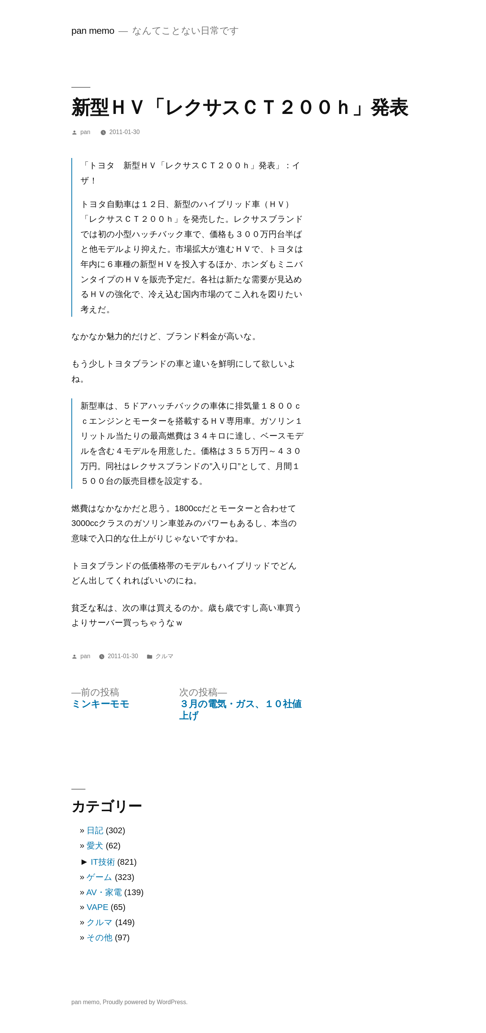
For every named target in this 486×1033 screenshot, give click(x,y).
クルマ (164, 656)
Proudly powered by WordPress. (145, 1002)
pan (85, 132)
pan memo (92, 30)
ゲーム (99, 877)
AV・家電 (104, 892)
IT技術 (103, 862)
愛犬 (95, 845)
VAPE (97, 907)
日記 (95, 830)
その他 (99, 937)
